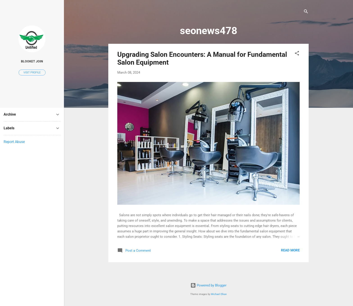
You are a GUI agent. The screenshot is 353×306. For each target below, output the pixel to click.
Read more (290, 250)
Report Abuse (14, 142)
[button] (297, 54)
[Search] (306, 12)
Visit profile (32, 72)
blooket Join (32, 61)
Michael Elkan (219, 294)
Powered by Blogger (208, 285)
